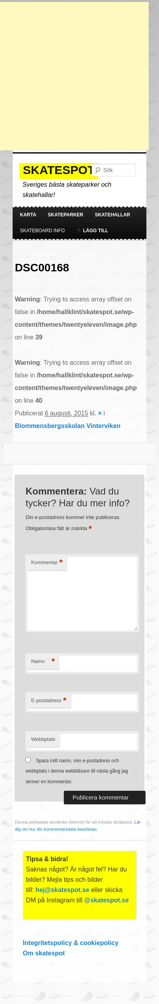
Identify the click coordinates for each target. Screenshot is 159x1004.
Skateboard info (42, 230)
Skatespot (59, 169)
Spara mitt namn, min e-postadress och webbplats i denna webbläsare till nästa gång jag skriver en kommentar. (76, 771)
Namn (43, 661)
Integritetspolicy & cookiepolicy (71, 943)
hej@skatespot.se (63, 890)
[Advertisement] (74, 76)
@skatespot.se (106, 900)
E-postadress (48, 701)
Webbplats (43, 739)
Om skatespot (44, 953)
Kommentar (47, 562)
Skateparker (65, 215)
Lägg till (92, 230)
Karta (28, 215)
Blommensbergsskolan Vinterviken (67, 425)
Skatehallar (112, 215)
